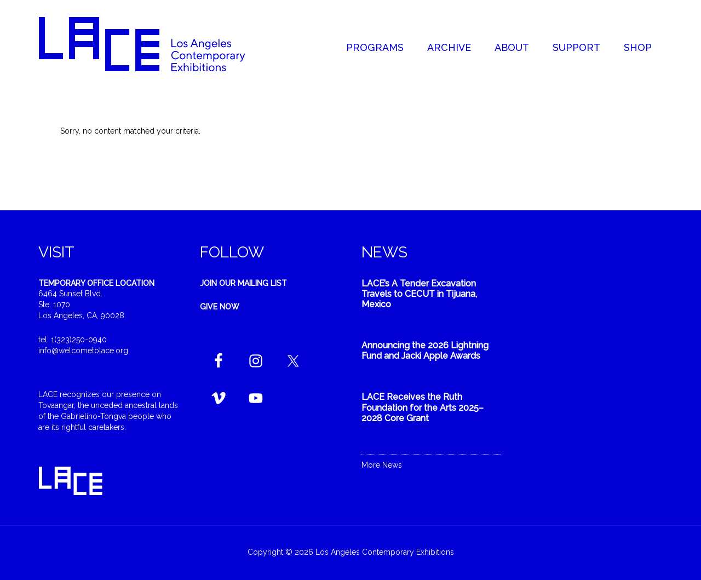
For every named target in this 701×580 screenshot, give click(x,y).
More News (381, 465)
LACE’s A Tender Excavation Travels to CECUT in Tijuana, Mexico (419, 293)
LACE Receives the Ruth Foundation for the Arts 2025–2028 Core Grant (422, 407)
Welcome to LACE (153, 43)
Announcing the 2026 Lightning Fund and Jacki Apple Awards (425, 350)
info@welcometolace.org (83, 350)
